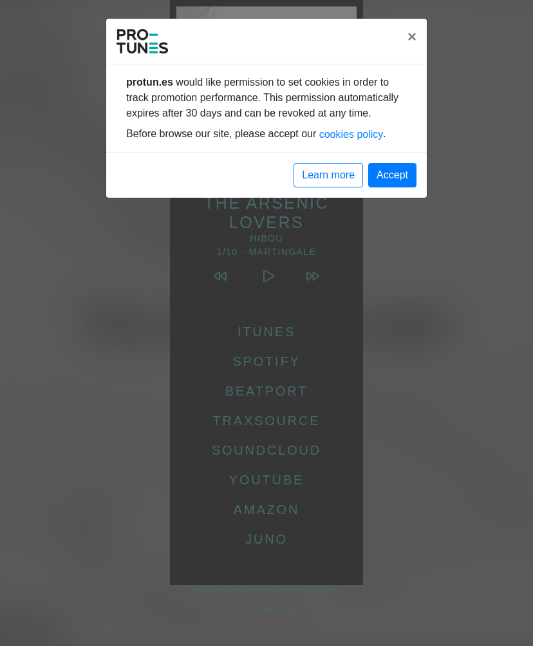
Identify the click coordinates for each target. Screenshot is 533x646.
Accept (392, 174)
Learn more (328, 174)
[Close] (412, 37)
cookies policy (351, 134)
